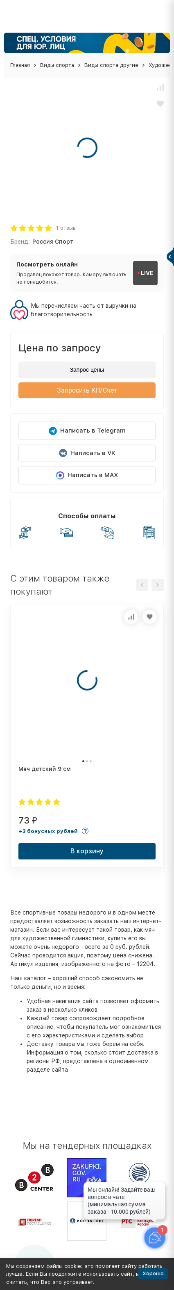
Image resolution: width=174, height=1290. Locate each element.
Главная (20, 65)
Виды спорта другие (111, 65)
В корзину (87, 851)
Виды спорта (57, 65)
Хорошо (153, 1273)
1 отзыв (66, 228)
